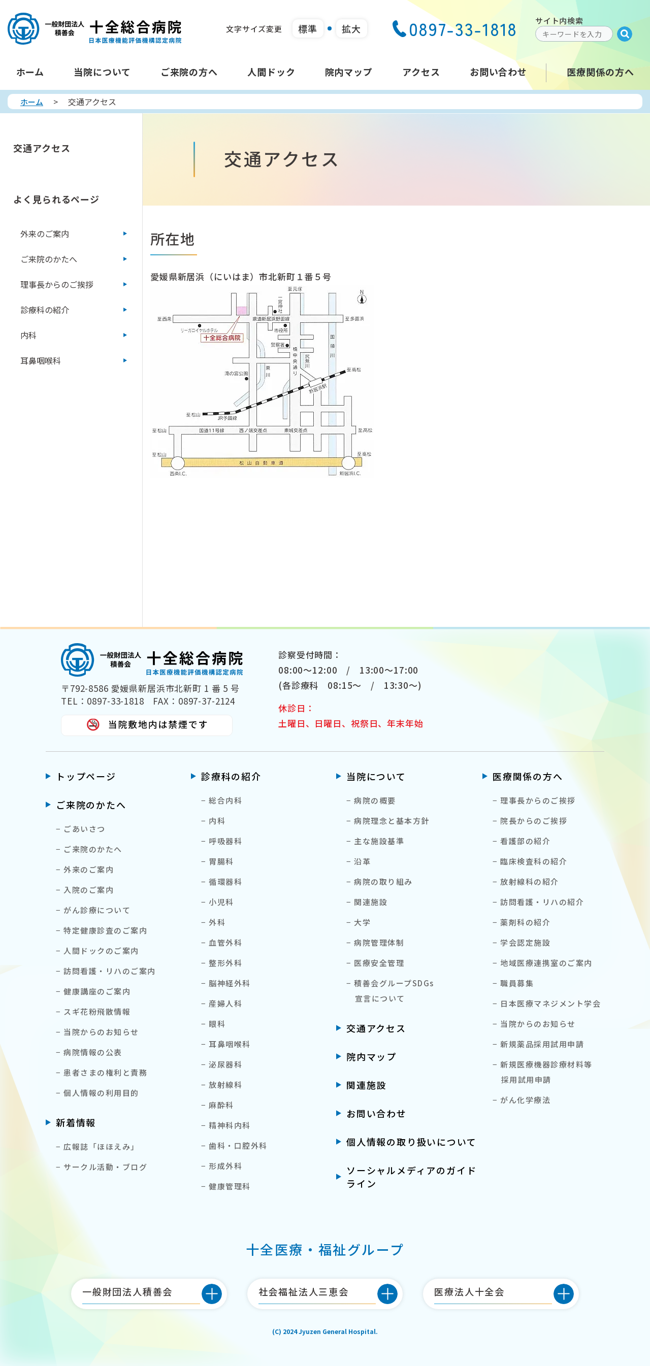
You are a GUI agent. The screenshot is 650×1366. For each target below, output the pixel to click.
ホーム (31, 101)
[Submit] (624, 34)
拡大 (351, 28)
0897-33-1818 (455, 28)
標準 (307, 28)
